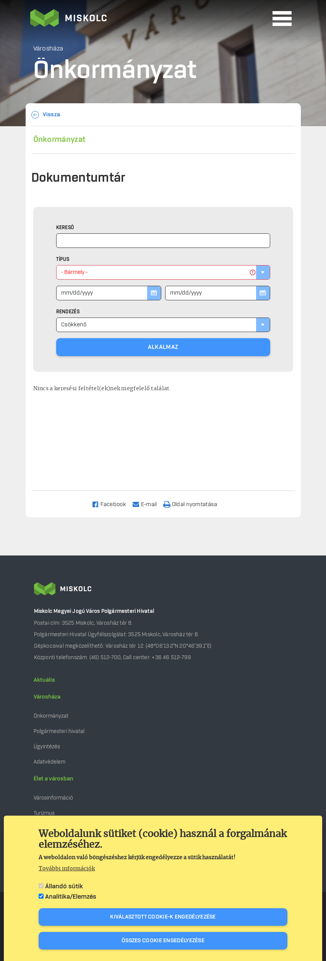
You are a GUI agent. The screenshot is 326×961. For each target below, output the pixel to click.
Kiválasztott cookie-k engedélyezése (163, 917)
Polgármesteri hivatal (59, 731)
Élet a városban (53, 779)
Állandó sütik (64, 886)
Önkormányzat (59, 139)
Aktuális (44, 680)
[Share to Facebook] (112, 504)
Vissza (51, 115)
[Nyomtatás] (193, 504)
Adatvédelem (49, 762)
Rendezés (67, 311)
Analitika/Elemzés (70, 896)
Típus (63, 259)
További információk (67, 868)
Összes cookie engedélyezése (163, 941)
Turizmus (44, 813)
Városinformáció (53, 798)
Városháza (47, 697)
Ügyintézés (47, 746)
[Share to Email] (148, 504)
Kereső (65, 227)
